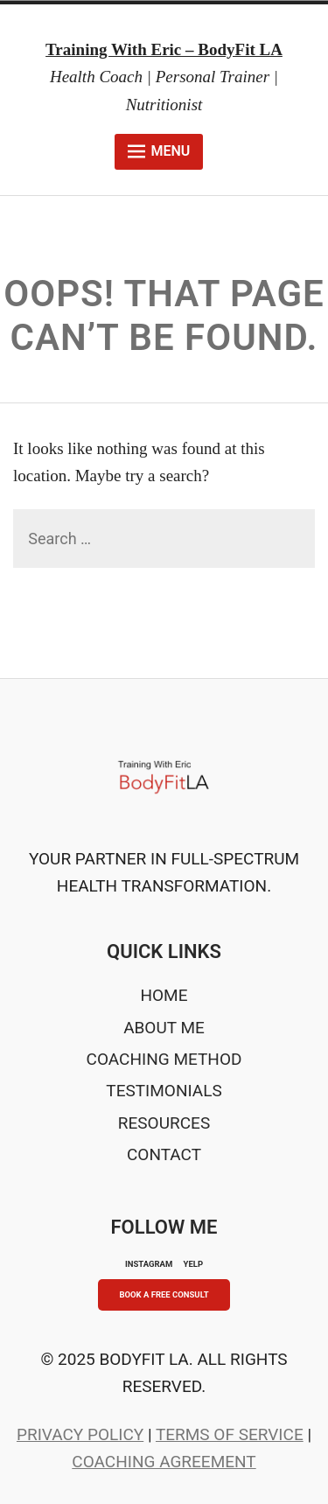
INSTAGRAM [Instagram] (148, 1264)
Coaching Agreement (163, 1462)
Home (163, 995)
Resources (164, 1123)
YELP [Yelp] (194, 1264)
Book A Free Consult (163, 1294)
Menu (159, 151)
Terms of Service (230, 1434)
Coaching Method (164, 1059)
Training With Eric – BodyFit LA (164, 49)
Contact (164, 1154)
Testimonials (163, 1091)
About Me (164, 1028)
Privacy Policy (80, 1434)
